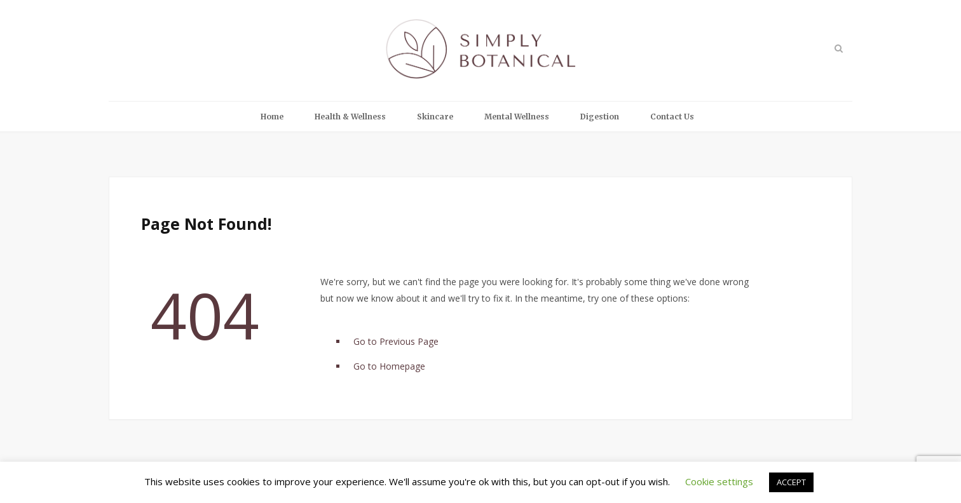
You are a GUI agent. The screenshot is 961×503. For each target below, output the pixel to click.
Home (272, 116)
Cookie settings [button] (719, 481)
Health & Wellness (350, 116)
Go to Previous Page (396, 341)
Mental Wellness (516, 116)
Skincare (435, 116)
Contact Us (672, 116)
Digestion (599, 116)
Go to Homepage (389, 366)
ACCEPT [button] (791, 482)
